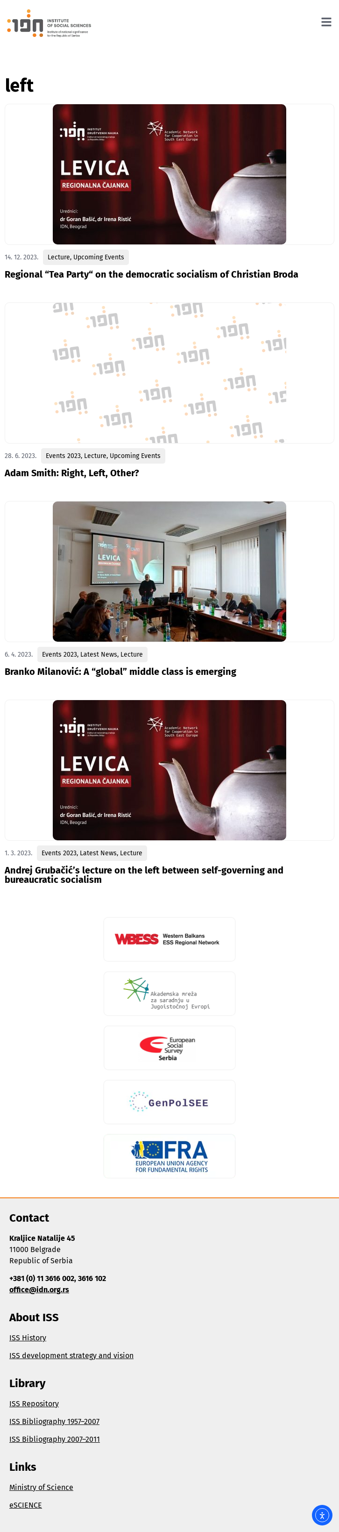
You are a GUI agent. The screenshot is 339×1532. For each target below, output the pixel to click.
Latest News (98, 655)
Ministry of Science (41, 1487)
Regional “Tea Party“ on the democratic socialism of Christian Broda (151, 274)
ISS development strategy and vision (71, 1355)
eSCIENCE (25, 1505)
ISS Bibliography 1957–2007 (54, 1421)
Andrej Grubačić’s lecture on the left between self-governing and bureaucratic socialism (144, 875)
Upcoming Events (98, 257)
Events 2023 (63, 456)
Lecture (59, 257)
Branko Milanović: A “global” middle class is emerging (120, 671)
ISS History (27, 1337)
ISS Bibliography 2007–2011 (54, 1439)
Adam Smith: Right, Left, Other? (72, 473)
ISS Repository (34, 1403)
